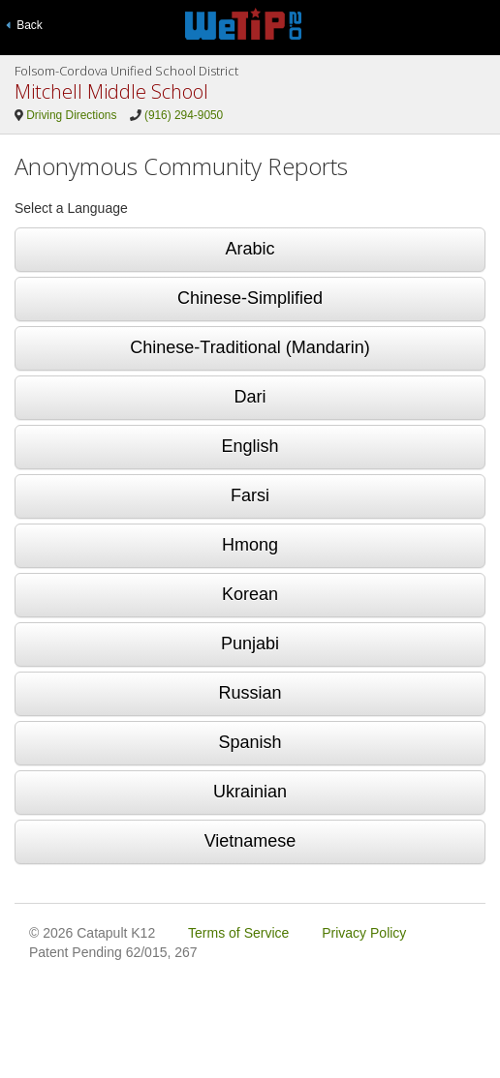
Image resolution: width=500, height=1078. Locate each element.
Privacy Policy (364, 933)
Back (24, 25)
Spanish (249, 742)
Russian (249, 693)
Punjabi (250, 643)
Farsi (250, 495)
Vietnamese (250, 841)
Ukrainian (250, 791)
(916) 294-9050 (183, 115)
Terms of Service (238, 933)
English (249, 446)
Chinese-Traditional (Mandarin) (249, 347)
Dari (250, 396)
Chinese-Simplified (250, 298)
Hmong (250, 544)
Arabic (249, 248)
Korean (250, 594)
